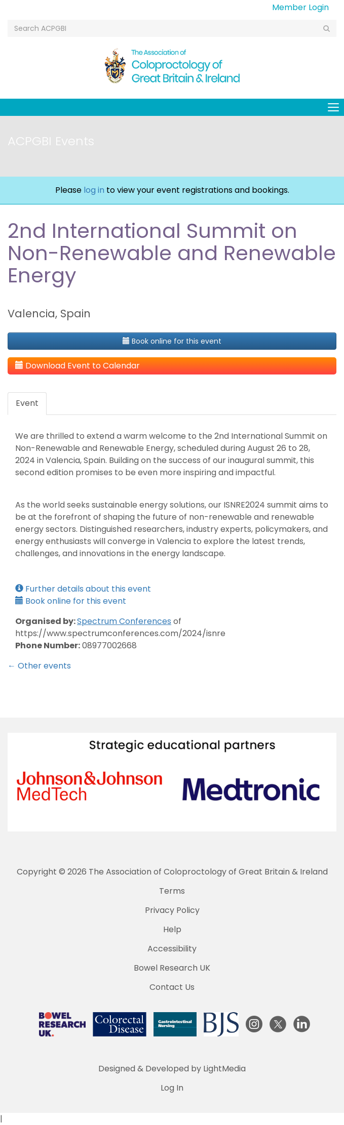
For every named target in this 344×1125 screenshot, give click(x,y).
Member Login (300, 7)
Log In (172, 1088)
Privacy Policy (172, 910)
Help (172, 929)
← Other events (39, 666)
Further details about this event (83, 589)
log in (94, 190)
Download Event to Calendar (77, 365)
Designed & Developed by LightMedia (172, 1068)
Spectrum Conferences (124, 621)
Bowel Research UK (172, 968)
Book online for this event (172, 341)
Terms (172, 891)
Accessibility (172, 948)
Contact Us (172, 987)
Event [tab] (27, 403)
